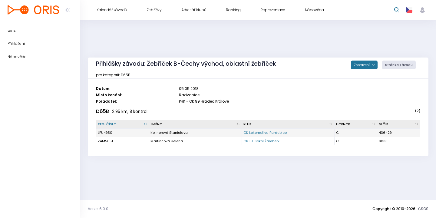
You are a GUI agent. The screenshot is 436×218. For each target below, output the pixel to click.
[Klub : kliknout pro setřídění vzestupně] (288, 124)
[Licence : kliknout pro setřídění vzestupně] (356, 124)
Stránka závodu (399, 65)
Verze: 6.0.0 (98, 208)
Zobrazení (362, 65)
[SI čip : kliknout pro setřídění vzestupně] (398, 124)
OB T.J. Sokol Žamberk (261, 141)
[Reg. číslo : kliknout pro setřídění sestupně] (122, 124)
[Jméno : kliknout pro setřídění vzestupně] (195, 124)
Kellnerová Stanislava (169, 132)
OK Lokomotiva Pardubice (265, 132)
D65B (102, 111)
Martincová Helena (166, 141)
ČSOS (423, 208)
